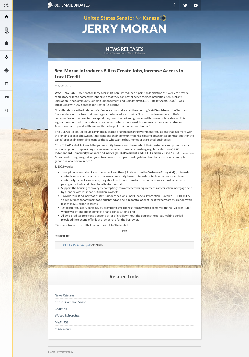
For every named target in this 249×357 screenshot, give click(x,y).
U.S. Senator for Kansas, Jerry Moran (124, 24)
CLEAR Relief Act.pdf (77, 245)
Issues (6, 70)
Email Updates (72, 5)
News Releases (136, 53)
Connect (6, 97)
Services (6, 43)
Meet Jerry (6, 30)
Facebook (174, 5)
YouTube (195, 5)
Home (107, 53)
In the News (63, 329)
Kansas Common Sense (70, 302)
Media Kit (61, 322)
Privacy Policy (65, 351)
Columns (61, 309)
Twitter (185, 5)
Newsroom (6, 57)
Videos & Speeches (67, 315)
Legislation (6, 83)
